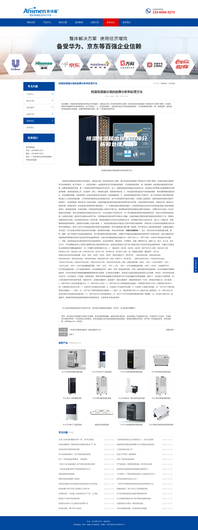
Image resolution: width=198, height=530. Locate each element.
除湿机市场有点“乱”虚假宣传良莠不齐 (73, 503)
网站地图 (160, 2)
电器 (134, 185)
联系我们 (127, 22)
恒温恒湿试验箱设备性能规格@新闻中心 (132, 469)
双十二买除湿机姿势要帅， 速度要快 (73, 459)
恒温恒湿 (65, 181)
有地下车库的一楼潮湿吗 (126, 454)
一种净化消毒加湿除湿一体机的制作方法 (85, 330)
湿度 (141, 206)
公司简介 (136, 2)
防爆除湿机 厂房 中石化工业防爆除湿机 (132, 489)
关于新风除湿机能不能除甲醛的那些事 (132, 494)
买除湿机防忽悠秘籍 (67, 474)
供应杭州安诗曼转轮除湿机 (69, 449)
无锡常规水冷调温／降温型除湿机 (130, 503)
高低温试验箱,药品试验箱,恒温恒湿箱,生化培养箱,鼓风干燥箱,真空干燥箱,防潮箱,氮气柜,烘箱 (79, 484)
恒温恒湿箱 (162, 181)
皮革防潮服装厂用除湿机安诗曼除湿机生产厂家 (77, 444)
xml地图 (171, 2)
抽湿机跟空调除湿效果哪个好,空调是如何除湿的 (135, 444)
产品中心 (47, 22)
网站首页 (31, 22)
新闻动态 (111, 22)
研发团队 (148, 2)
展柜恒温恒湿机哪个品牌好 (69, 479)
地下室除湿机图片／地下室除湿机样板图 (74, 454)
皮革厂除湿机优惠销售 (125, 459)
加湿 (156, 216)
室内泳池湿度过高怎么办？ (127, 479)
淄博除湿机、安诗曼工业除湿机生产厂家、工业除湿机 (79, 494)
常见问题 (172, 83)
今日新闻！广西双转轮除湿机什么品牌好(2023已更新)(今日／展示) (137, 474)
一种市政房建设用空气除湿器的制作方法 (74, 469)
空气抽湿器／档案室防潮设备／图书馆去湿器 (134, 464)
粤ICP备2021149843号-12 (116, 524)
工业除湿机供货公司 (125, 449)
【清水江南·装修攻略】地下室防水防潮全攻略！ (77, 464)
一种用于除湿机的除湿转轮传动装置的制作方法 (135, 484)
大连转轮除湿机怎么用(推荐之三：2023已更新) (135, 439)
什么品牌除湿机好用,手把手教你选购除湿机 (134, 498)
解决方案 (63, 22)
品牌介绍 (95, 22)
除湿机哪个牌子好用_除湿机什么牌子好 (74, 489)
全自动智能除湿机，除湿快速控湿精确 (132, 508)
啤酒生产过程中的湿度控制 (69, 498)
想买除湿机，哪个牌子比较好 (70, 508)
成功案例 (79, 22)
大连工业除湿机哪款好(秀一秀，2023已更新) (76, 439)
